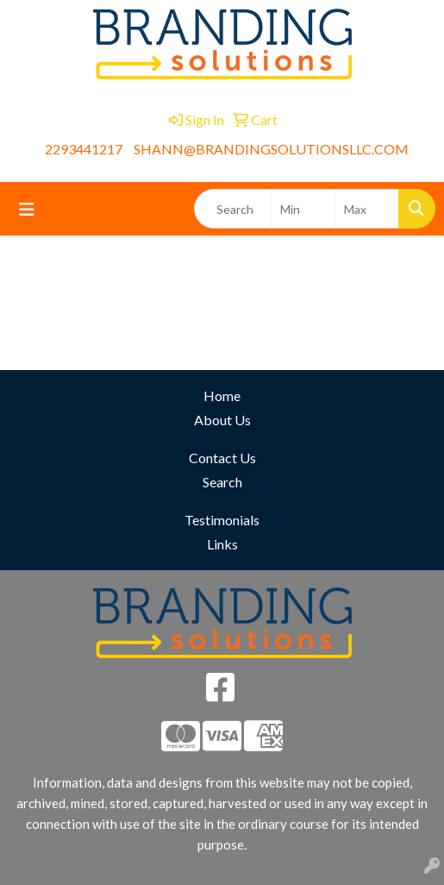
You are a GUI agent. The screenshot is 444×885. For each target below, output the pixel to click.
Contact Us (222, 457)
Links (222, 544)
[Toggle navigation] (27, 209)
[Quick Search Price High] (367, 209)
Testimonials (222, 520)
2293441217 (83, 149)
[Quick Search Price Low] (303, 209)
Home (222, 395)
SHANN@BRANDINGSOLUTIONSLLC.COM (271, 149)
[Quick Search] (233, 209)
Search (222, 482)
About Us (222, 419)
